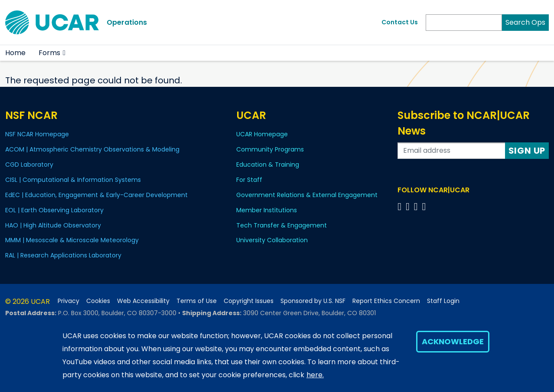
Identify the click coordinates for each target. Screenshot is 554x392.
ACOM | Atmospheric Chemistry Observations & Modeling (92, 149)
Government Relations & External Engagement (307, 195)
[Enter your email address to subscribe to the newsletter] (451, 150)
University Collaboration (272, 240)
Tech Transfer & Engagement (281, 225)
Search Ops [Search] (525, 22)
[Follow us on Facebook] (401, 206)
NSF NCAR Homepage (37, 134)
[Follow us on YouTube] (425, 206)
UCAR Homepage (262, 134)
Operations (127, 22)
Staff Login (443, 301)
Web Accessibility (143, 301)
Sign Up (527, 151)
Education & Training (267, 164)
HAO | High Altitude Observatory (53, 225)
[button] (64, 53)
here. (315, 375)
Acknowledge (453, 341)
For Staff (249, 179)
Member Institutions (266, 210)
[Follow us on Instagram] (417, 206)
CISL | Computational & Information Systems (73, 179)
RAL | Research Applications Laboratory (63, 255)
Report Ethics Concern (386, 301)
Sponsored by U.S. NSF (312, 301)
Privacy (68, 301)
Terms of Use (196, 301)
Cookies (98, 301)
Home (15, 53)
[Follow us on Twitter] (409, 206)
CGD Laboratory (29, 164)
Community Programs (270, 149)
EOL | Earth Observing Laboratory (54, 210)
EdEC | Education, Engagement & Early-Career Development (96, 195)
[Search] (464, 22)
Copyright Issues (249, 301)
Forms (49, 53)
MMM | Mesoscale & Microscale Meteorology (72, 240)
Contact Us (399, 22)
